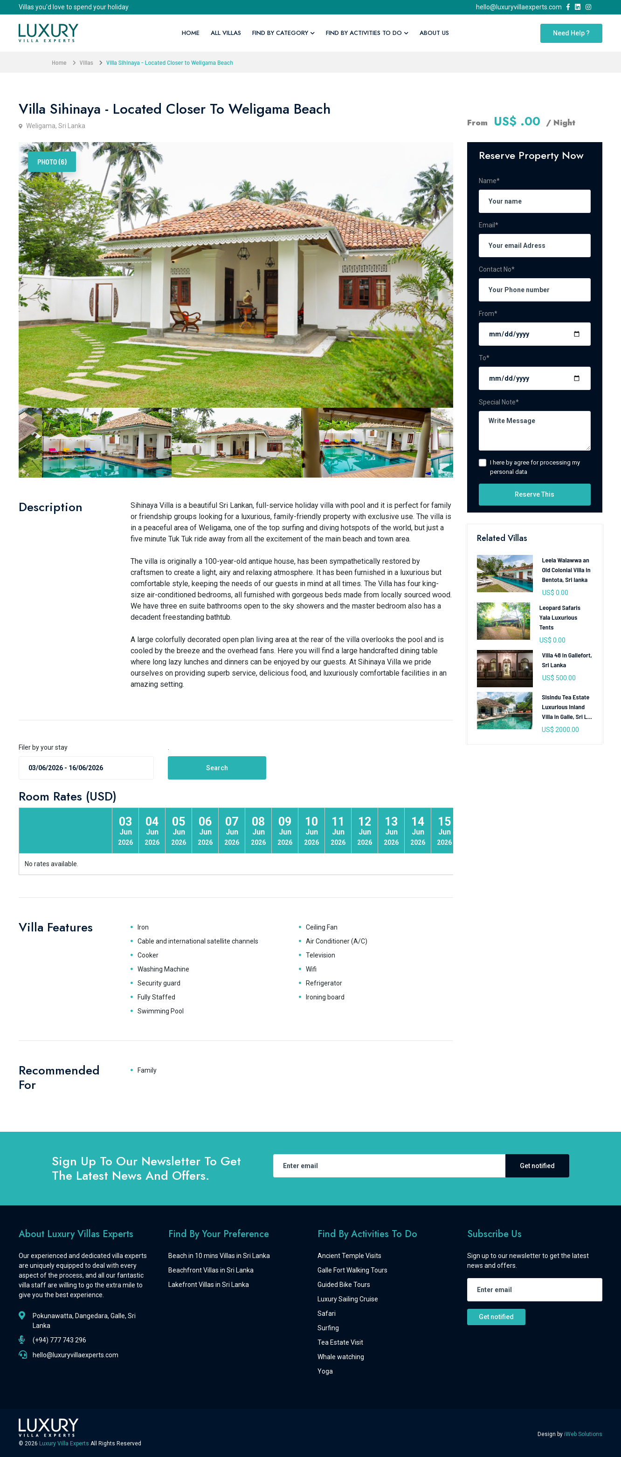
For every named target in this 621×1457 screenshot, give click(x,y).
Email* (488, 225)
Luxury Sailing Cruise (347, 1299)
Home (191, 32)
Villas (86, 62)
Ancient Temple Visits (349, 1255)
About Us (434, 32)
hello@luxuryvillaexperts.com (520, 7)
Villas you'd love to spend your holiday (74, 7)
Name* (489, 181)
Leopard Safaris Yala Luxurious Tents (559, 617)
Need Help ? (571, 33)
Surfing (328, 1328)
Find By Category (283, 32)
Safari (326, 1313)
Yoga (325, 1371)
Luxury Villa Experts (64, 1443)
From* (488, 313)
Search (217, 768)
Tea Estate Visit (340, 1342)
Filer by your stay (43, 747)
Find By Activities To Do (367, 32)
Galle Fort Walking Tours (352, 1270)
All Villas (226, 32)
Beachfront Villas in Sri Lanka (211, 1270)
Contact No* (497, 269)
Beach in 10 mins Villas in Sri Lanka (219, 1255)
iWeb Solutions (583, 1434)
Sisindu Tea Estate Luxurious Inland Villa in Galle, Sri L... (567, 706)
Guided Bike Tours (343, 1284)
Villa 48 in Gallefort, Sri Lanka (567, 660)
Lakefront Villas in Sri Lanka (208, 1284)
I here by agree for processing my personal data (535, 467)
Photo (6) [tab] (52, 161)
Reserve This (534, 494)
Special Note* (499, 402)
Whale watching (340, 1357)
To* (484, 358)
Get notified (537, 1166)
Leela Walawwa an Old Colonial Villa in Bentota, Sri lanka (566, 569)
